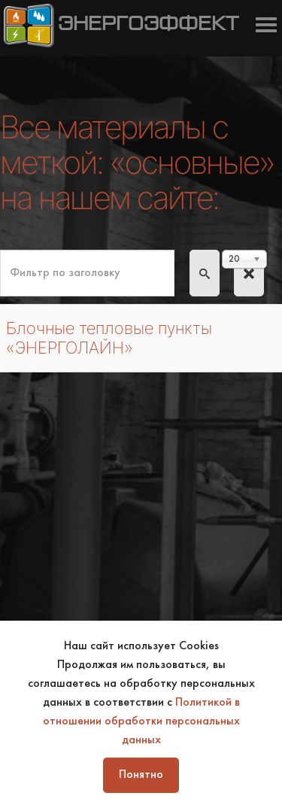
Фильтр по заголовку (0, 250)
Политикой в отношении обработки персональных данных (141, 721)
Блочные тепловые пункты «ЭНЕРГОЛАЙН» (109, 337)
